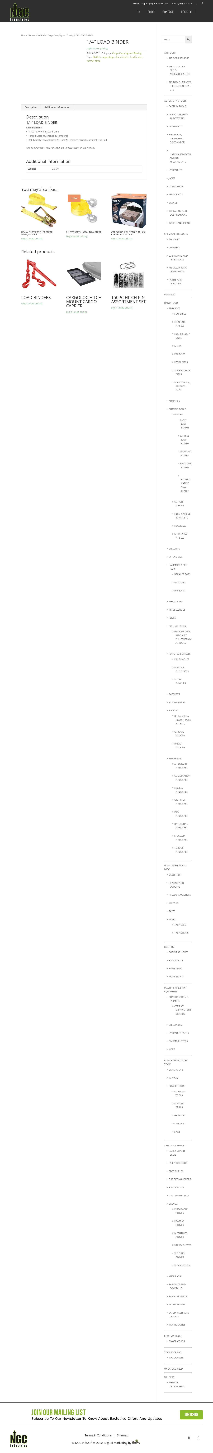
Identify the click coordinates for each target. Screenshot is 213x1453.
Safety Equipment (175, 1145)
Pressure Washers (180, 894)
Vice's (172, 1049)
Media (177, 345)
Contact (167, 11)
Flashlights (176, 960)
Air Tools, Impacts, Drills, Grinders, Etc (180, 86)
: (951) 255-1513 (183, 3)
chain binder (122, 57)
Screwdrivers (177, 702)
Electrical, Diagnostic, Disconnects (177, 138)
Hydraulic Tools (179, 1033)
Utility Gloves (182, 1245)
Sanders (179, 1123)
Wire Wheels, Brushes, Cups (182, 386)
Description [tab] (31, 107)
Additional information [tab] (57, 107)
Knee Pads (175, 1276)
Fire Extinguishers (180, 1179)
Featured (169, 294)
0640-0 (96, 57)
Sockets (174, 710)
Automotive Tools (37, 35)
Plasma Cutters (178, 1041)
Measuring (175, 601)
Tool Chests (176, 1357)
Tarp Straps (181, 932)
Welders (169, 1377)
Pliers (172, 617)
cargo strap (107, 57)
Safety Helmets (178, 1296)
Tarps (172, 919)
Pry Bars (179, 590)
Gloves (173, 1203)
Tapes (172, 911)
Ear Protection (178, 1162)
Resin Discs (181, 362)
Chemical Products (176, 233)
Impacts (173, 1077)
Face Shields (176, 1171)
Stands (173, 202)
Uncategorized (173, 1368)
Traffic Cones (177, 1324)
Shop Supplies (172, 1335)
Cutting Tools (177, 409)
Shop (151, 11)
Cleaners (174, 247)
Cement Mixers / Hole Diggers (182, 1010)
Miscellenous (177, 609)
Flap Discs (180, 313)
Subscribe (191, 1414)
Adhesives (174, 239)
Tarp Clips (180, 924)
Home (24, 35)
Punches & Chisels (180, 653)
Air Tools (170, 52)
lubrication (176, 186)
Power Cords (177, 1341)
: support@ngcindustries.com (150, 3)
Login (184, 11)
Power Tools (177, 1085)
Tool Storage (172, 1352)
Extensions (175, 556)
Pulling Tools (177, 625)
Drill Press (175, 1024)
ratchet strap (94, 60)
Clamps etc (175, 126)
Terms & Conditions (98, 1435)
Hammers (180, 582)
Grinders (179, 1115)
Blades (178, 414)
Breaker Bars (182, 574)
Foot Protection (179, 1195)
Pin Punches (181, 659)
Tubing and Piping (179, 222)
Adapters (174, 400)
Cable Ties (175, 874)
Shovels (173, 902)
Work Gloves (182, 1265)
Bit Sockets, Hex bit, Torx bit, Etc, (182, 719)
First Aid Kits (176, 1187)
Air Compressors (179, 58)
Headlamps (175, 968)
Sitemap (122, 1435)
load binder (136, 57)
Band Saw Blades (184, 423)
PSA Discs (179, 354)
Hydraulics (175, 170)
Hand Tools (171, 302)
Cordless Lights (178, 952)
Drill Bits (174, 548)
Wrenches (175, 758)
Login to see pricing (97, 48)
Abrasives (174, 308)
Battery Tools (177, 106)
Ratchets (174, 694)
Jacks (172, 178)
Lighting (169, 946)
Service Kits (176, 194)
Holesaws (180, 525)
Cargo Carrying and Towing (61, 35)
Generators (176, 1069)
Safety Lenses (177, 1304)
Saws (177, 1131)
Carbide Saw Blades (184, 439)
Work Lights (176, 976)
